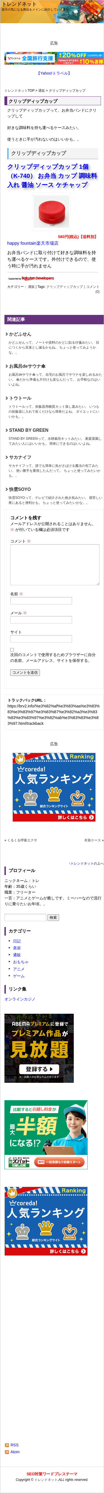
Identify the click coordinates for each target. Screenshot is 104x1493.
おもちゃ (21, 962)
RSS (15, 1445)
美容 (17, 948)
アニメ (19, 969)
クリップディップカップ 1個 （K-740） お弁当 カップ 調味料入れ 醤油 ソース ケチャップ (52, 175)
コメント (20, 541)
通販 (41, 91)
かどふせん (55, 343)
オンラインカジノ (19, 999)
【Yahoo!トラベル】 (54, 73)
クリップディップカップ (64, 287)
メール (18, 613)
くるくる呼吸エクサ (22, 840)
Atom (15, 1452)
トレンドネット (19, 4)
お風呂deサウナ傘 (55, 375)
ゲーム (19, 976)
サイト (16, 632)
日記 (17, 941)
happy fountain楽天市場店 (33, 243)
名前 (16, 594)
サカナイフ (55, 466)
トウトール (55, 407)
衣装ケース (92, 840)
